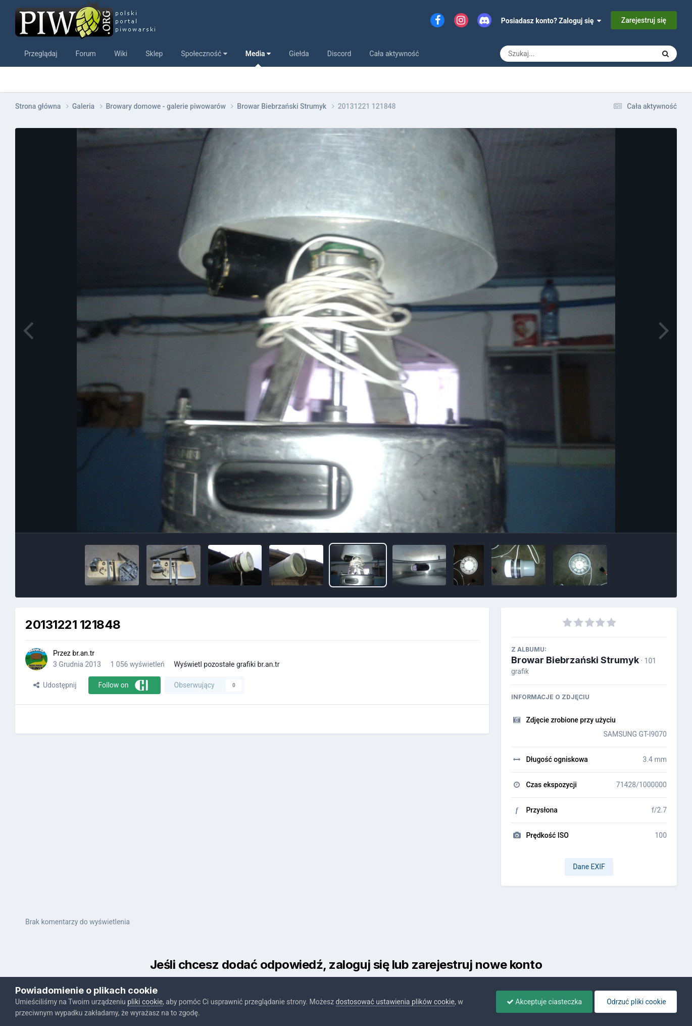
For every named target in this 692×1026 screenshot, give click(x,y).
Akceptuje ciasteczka (544, 1002)
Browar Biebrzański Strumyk (575, 660)
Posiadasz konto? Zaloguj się (551, 21)
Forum (86, 54)
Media (258, 58)
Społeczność (204, 54)
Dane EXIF (589, 867)
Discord (339, 54)
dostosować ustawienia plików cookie (395, 1002)
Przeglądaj (41, 54)
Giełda (299, 54)
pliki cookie (145, 1002)
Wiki (120, 54)
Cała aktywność (394, 54)
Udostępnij (54, 685)
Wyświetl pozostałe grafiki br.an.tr (226, 664)
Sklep (154, 54)
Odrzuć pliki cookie (635, 1002)
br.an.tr (83, 653)
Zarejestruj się (643, 20)
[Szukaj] (554, 54)
